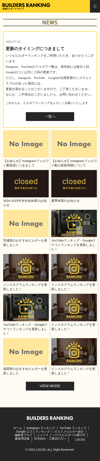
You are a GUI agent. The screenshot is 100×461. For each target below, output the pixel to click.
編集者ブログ (23, 435)
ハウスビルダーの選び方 (69, 435)
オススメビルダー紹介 (69, 431)
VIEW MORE (49, 386)
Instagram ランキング (40, 428)
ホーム (17, 428)
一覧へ (50, 116)
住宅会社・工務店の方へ (50, 438)
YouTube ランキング (73, 428)
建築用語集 (22, 438)
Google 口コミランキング (33, 431)
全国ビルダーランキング (26, 6)
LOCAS (80, 439)
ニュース (43, 435)
